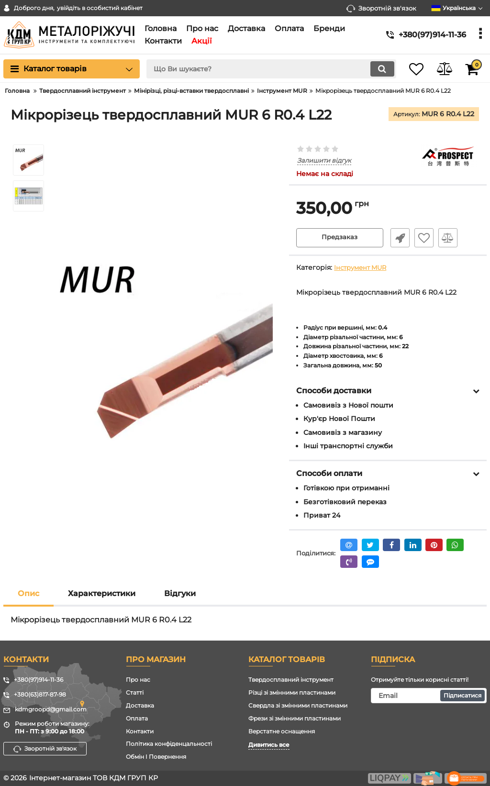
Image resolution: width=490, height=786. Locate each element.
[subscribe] (429, 695)
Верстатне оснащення (281, 731)
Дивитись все (269, 744)
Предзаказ (340, 238)
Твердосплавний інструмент (291, 679)
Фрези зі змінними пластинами (294, 718)
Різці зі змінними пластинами (291, 692)
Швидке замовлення (397, 238)
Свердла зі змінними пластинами (297, 705)
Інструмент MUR (362, 268)
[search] (262, 68)
